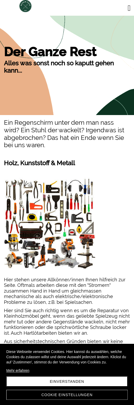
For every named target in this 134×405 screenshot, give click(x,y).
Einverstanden (67, 381)
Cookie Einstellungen (67, 395)
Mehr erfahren (17, 370)
